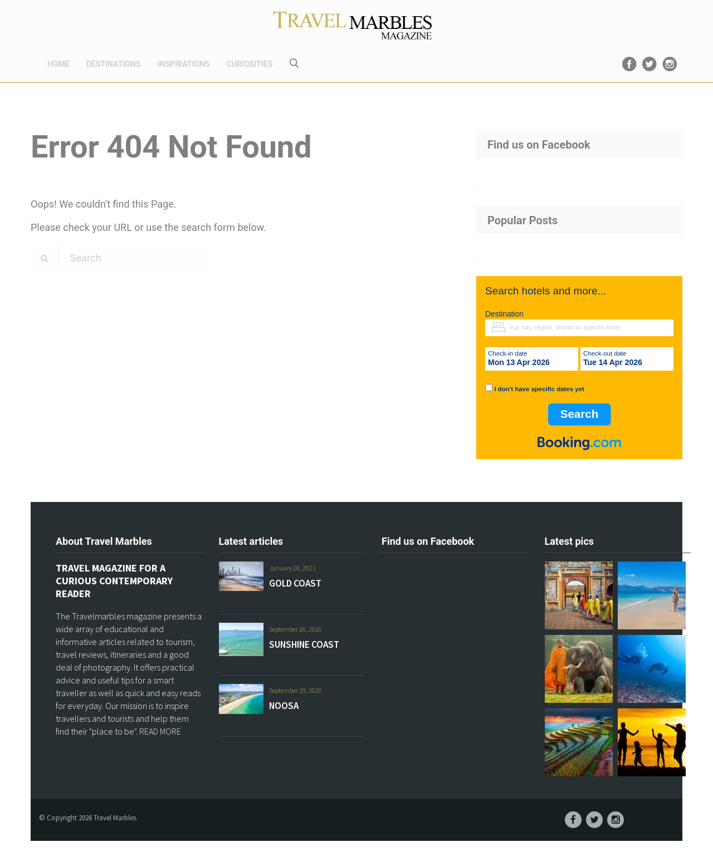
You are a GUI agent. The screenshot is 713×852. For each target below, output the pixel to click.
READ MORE (160, 731)
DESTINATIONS (113, 64)
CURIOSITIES (250, 64)
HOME (58, 64)
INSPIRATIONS (184, 64)
